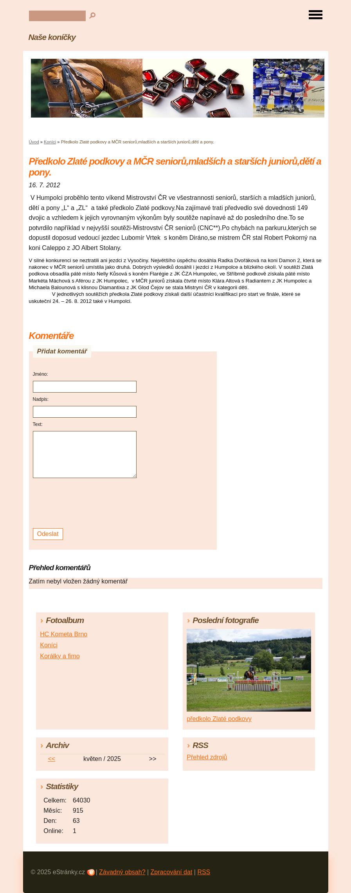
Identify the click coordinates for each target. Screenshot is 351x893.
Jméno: (40, 374)
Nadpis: (41, 399)
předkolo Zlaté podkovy (219, 718)
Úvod (34, 141)
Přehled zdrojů (207, 757)
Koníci (50, 141)
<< (51, 758)
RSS (203, 872)
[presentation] (86, 503)
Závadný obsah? (122, 872)
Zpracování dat (172, 872)
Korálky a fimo (59, 656)
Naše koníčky (52, 37)
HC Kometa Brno (63, 634)
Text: (38, 424)
